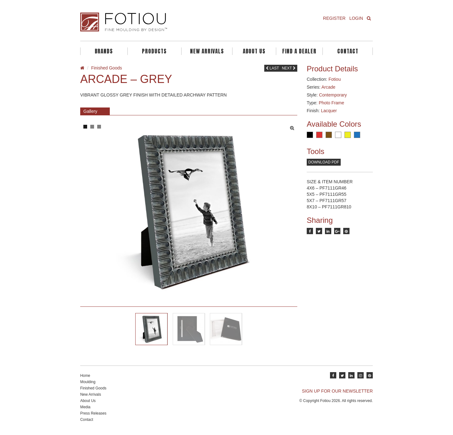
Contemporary (333, 94)
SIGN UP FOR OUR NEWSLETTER (337, 391)
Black (310, 135)
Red (319, 135)
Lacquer (329, 110)
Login (356, 18)
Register (334, 18)
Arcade (328, 87)
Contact (347, 51)
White (338, 135)
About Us (254, 51)
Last (272, 68)
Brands (104, 51)
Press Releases (93, 413)
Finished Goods (106, 67)
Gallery (90, 111)
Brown (329, 135)
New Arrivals (207, 51)
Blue (357, 135)
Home (85, 375)
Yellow (347, 135)
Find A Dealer (299, 51)
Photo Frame (331, 102)
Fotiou (334, 79)
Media (85, 407)
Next (289, 68)
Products (154, 51)
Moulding (87, 382)
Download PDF (323, 162)
